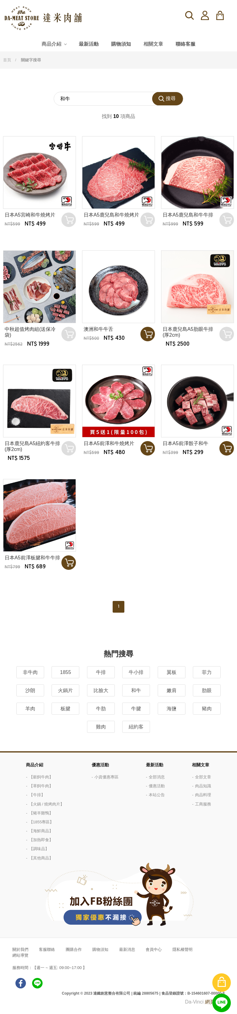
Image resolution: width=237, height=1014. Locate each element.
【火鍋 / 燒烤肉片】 (46, 804)
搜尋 (189, 15)
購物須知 (121, 44)
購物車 (223, 15)
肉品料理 (203, 795)
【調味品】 (39, 848)
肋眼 (207, 690)
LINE (37, 983)
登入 (205, 15)
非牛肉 (30, 672)
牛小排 (136, 672)
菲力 (207, 672)
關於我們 (20, 949)
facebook (20, 983)
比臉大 (101, 690)
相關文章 (153, 44)
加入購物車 (147, 334)
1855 (65, 672)
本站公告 (157, 795)
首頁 (7, 60)
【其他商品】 (41, 858)
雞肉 (101, 726)
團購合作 (74, 949)
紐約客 (136, 726)
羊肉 (30, 708)
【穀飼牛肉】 (41, 777)
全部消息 (157, 777)
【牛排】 (37, 795)
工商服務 (203, 804)
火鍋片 (65, 690)
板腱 (65, 708)
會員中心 (154, 949)
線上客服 (221, 1003)
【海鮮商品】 (41, 831)
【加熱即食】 (41, 840)
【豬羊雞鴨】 (41, 813)
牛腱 (136, 708)
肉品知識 (203, 786)
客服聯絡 (47, 949)
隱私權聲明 (183, 949)
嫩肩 (172, 690)
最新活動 (88, 44)
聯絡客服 (185, 44)
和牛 (136, 690)
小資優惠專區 (106, 777)
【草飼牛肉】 (41, 786)
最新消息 (127, 949)
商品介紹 (51, 44)
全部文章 (203, 777)
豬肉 (207, 708)
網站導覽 (20, 955)
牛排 (101, 672)
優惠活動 (100, 764)
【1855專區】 (41, 822)
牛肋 (101, 708)
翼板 (172, 672)
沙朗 (30, 690)
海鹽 (172, 708)
